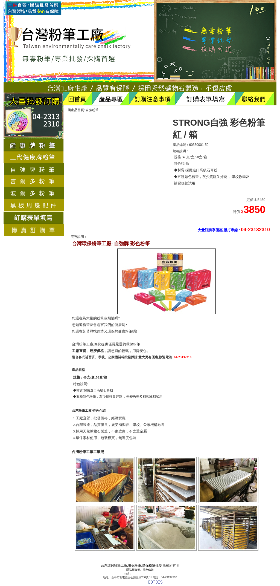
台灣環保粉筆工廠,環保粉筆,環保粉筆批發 (131, 565)
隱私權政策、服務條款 (140, 569)
